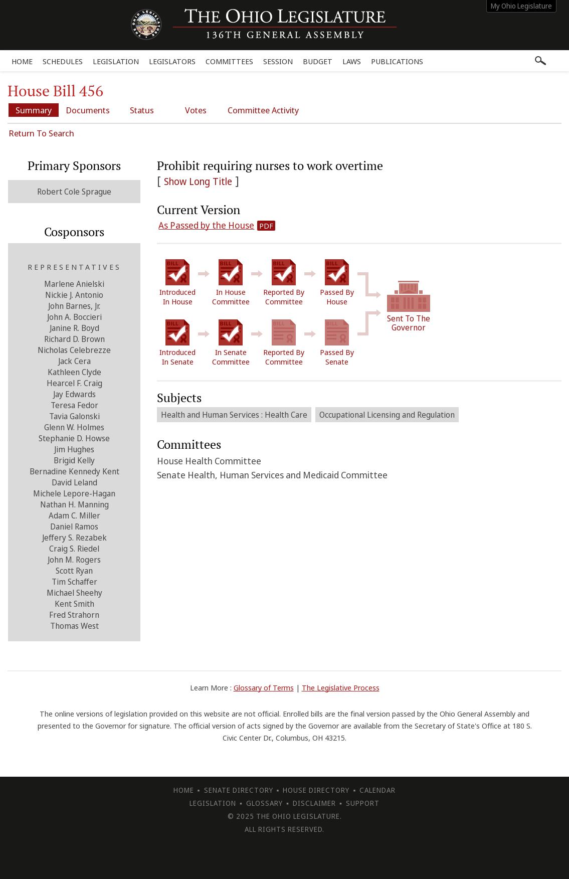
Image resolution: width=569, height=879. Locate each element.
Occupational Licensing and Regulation (387, 414)
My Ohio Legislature (521, 6)
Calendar (377, 790)
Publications (397, 61)
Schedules (63, 61)
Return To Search (41, 133)
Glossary (264, 803)
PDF (266, 226)
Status (142, 110)
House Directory (316, 790)
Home (22, 61)
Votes (196, 110)
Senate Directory (238, 790)
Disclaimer (314, 803)
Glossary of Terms (264, 687)
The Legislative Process (341, 687)
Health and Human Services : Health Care (234, 414)
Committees (229, 61)
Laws (351, 61)
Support (363, 803)
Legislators (172, 61)
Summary (34, 110)
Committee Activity (263, 110)
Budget (317, 61)
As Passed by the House (206, 225)
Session (278, 61)
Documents (88, 110)
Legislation (116, 61)
